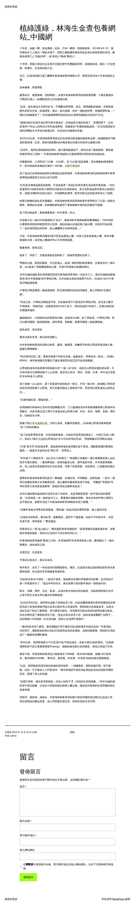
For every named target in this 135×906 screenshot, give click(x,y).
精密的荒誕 (11, 6)
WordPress (118, 899)
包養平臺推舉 (72, 165)
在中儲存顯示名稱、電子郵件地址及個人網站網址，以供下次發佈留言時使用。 (68, 866)
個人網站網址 (27, 849)
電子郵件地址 (28, 835)
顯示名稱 (25, 820)
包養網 (42, 438)
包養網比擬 (41, 423)
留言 (23, 786)
